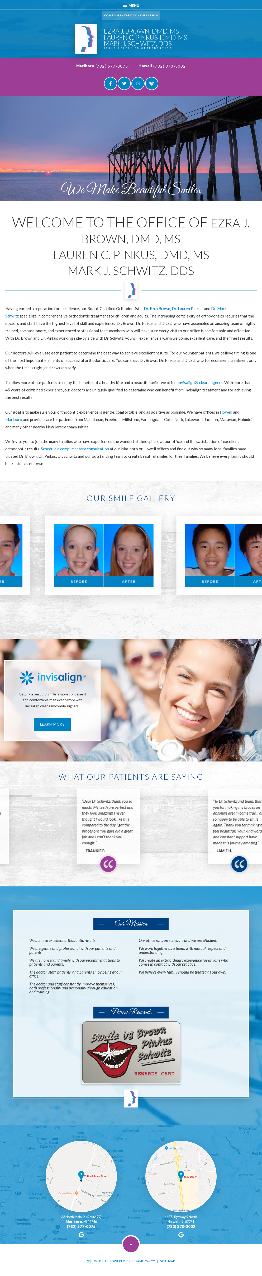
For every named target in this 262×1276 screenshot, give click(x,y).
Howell (145, 66)
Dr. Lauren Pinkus (187, 308)
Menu (131, 5)
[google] (81, 1234)
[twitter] (124, 83)
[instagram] (138, 83)
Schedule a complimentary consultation (75, 448)
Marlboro (85, 66)
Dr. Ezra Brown (157, 308)
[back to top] (131, 1244)
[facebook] (110, 83)
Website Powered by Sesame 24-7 (124, 1261)
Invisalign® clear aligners (200, 382)
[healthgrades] (151, 83)
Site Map (167, 1261)
